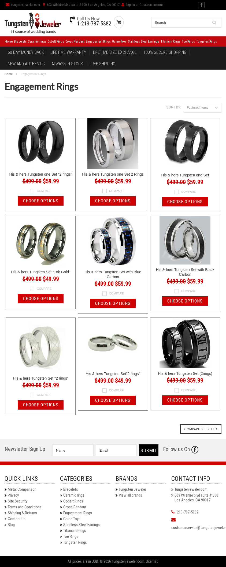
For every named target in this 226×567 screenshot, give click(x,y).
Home (9, 41)
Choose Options (40, 200)
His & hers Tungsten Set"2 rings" (113, 374)
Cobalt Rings (56, 41)
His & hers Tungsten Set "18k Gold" (40, 272)
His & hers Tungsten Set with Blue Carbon (112, 274)
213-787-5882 (187, 512)
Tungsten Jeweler (132, 489)
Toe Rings (188, 41)
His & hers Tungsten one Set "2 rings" (40, 174)
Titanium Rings (170, 41)
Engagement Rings (98, 41)
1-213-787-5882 (94, 23)
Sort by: (173, 107)
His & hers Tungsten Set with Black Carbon (185, 272)
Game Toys (119, 41)
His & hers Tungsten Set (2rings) (185, 373)
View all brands (130, 495)
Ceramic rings (37, 41)
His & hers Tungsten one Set (185, 175)
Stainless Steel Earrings (143, 41)
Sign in (130, 5)
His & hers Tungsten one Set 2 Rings (113, 174)
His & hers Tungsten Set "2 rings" (40, 378)
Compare (44, 190)
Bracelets (20, 41)
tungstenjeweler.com (23, 5)
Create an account (152, 5)
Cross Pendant (74, 41)
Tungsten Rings (206, 41)
